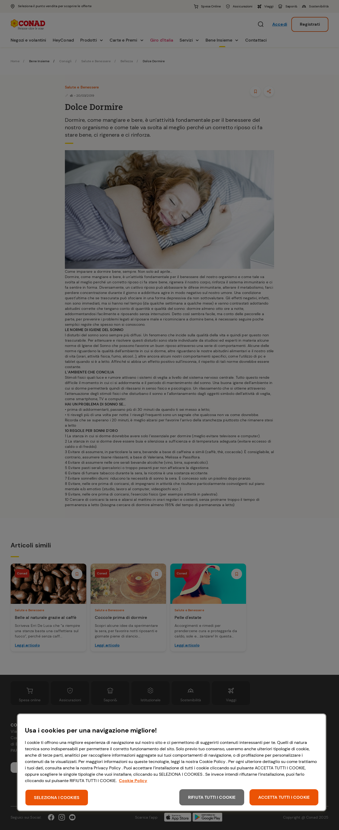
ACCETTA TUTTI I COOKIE (284, 797)
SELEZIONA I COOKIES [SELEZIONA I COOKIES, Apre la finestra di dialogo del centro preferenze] (56, 797)
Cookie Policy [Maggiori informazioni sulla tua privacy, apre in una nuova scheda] (133, 780)
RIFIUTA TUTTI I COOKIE (212, 797)
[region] (171, 762)
